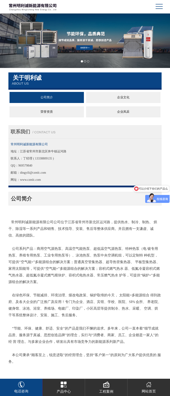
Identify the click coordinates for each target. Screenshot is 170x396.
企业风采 (123, 111)
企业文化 (123, 97)
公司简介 (47, 97)
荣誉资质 (47, 111)
